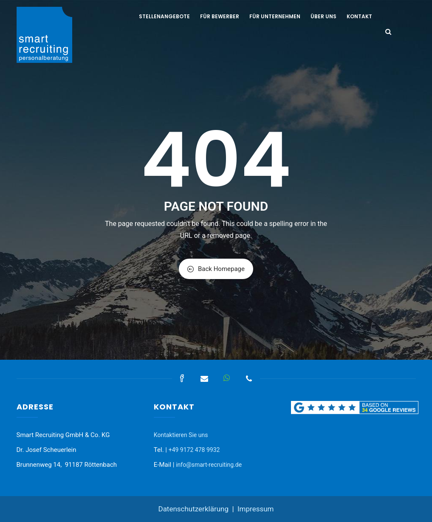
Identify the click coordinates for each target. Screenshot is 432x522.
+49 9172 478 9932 (194, 449)
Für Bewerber (219, 16)
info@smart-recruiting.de (209, 464)
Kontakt (359, 16)
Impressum (255, 509)
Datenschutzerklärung (193, 509)
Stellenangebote (164, 16)
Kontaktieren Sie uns (181, 435)
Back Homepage (216, 269)
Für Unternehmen (274, 16)
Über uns (323, 16)
